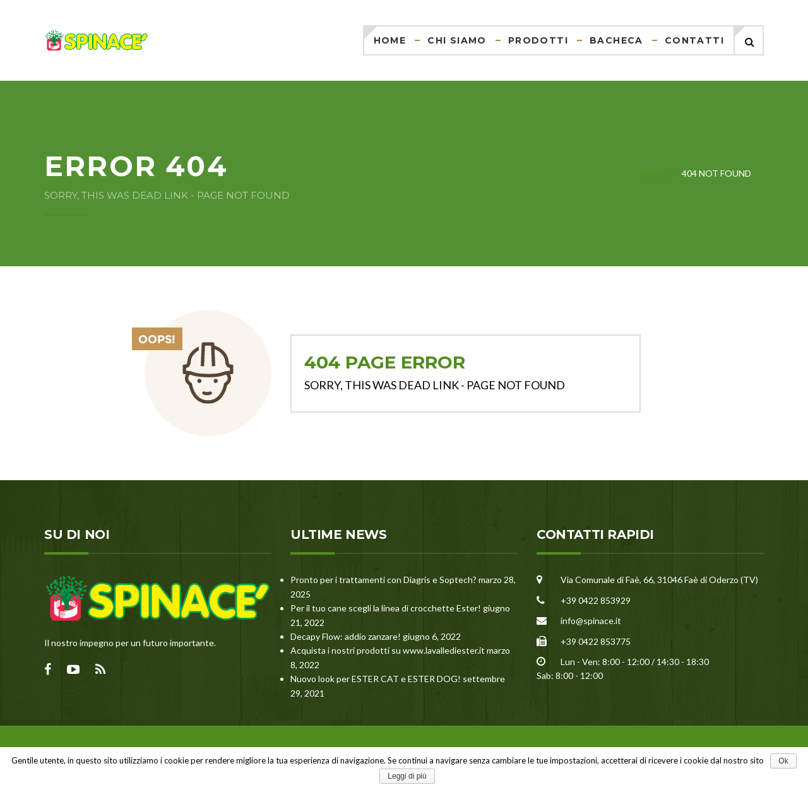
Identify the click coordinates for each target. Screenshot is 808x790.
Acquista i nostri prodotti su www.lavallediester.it (387, 650)
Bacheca (616, 40)
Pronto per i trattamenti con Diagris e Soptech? (383, 579)
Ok (783, 761)
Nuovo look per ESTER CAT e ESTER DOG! (375, 678)
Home (390, 40)
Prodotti (538, 40)
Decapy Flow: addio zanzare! (345, 636)
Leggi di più (407, 776)
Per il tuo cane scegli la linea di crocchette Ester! (385, 608)
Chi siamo (457, 40)
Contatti (694, 40)
